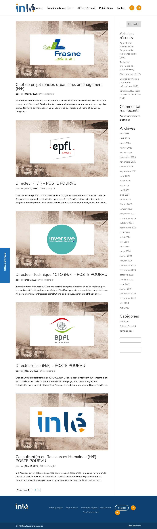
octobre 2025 (126, 166)
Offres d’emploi (86, 8)
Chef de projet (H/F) (130, 74)
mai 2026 (124, 133)
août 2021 (125, 284)
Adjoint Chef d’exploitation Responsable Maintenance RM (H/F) (128, 50)
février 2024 (126, 256)
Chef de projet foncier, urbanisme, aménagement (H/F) (59, 86)
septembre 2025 (128, 171)
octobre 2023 (126, 274)
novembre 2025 (128, 161)
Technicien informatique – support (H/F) (127, 66)
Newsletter (105, 507)
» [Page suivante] (39, 490)
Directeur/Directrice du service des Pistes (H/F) (130, 95)
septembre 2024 (128, 227)
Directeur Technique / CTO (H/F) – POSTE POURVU (61, 274)
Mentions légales (90, 508)
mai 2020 (124, 307)
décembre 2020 (128, 293)
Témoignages (127, 330)
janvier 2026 (126, 152)
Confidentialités (91, 512)
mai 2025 (124, 190)
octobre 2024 (126, 223)
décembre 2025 (128, 157)
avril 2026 (125, 138)
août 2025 (125, 176)
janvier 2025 (126, 209)
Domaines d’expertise (58, 8)
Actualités (125, 321)
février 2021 (126, 289)
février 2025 (126, 204)
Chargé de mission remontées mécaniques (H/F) (129, 82)
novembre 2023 (128, 270)
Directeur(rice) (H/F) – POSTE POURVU (50, 365)
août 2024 (125, 232)
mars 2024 (125, 251)
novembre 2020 (128, 298)
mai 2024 (124, 246)
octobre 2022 (126, 279)
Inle (21, 93)
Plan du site (72, 508)
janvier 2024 (126, 260)
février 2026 (126, 147)
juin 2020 (124, 303)
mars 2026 (125, 143)
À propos (37, 8)
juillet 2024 (125, 237)
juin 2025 (124, 185)
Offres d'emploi (47, 93)
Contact (121, 8)
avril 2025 (125, 194)
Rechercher (134, 24)
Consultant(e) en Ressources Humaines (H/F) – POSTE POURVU (57, 458)
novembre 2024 (128, 218)
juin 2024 (124, 242)
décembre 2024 (128, 213)
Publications (106, 8)
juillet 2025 (125, 180)
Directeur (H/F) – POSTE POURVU (46, 183)
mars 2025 (125, 199)
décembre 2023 (128, 265)
